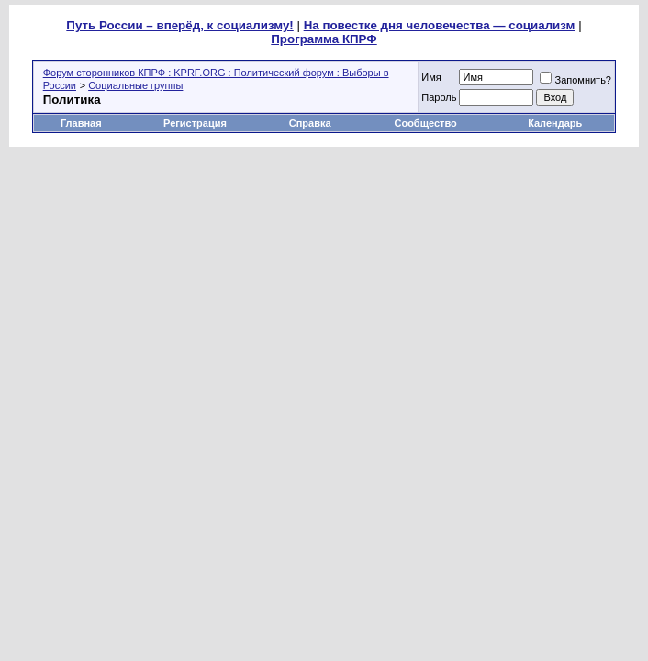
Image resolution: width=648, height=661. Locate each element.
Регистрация (195, 123)
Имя (431, 77)
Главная (81, 123)
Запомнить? (575, 79)
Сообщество (426, 123)
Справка (310, 123)
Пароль (438, 97)
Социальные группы (135, 85)
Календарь (555, 123)
